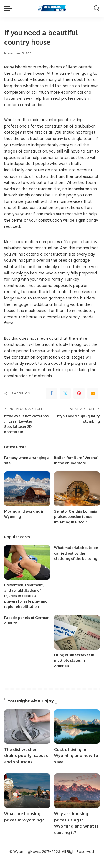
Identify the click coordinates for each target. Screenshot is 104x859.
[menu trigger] (9, 8)
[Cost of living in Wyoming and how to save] (77, 726)
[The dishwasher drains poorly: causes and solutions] (27, 726)
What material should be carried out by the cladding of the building (76, 553)
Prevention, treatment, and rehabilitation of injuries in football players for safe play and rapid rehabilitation (26, 596)
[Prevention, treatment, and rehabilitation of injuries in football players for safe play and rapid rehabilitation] (27, 562)
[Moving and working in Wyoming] (27, 488)
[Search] (96, 8)
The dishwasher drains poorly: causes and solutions (26, 756)
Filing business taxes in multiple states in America (74, 660)
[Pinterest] (79, 393)
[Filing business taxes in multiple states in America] (77, 632)
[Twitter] (65, 393)
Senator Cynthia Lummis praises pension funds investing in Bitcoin (75, 516)
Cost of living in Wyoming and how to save (76, 756)
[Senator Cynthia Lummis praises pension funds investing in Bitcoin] (77, 488)
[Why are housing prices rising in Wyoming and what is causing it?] (77, 790)
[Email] (92, 393)
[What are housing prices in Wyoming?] (27, 790)
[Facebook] (51, 393)
